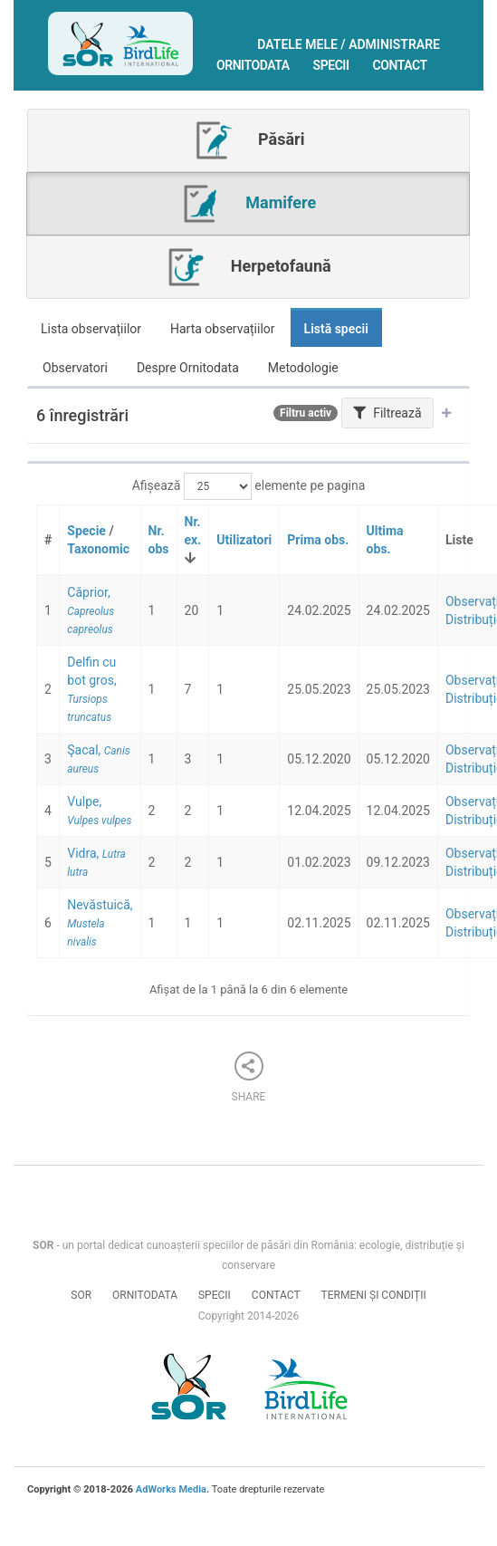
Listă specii (336, 329)
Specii (331, 65)
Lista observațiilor (91, 329)
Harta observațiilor (222, 329)
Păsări (249, 140)
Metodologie (303, 367)
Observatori (75, 367)
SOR (81, 1295)
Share (249, 1077)
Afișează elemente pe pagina (249, 486)
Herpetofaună (247, 267)
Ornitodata (253, 65)
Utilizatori (244, 540)
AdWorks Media (171, 1489)
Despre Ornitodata (188, 367)
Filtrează (387, 413)
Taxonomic (98, 549)
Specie (86, 530)
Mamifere (248, 204)
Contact (400, 65)
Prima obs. (318, 540)
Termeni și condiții (373, 1295)
